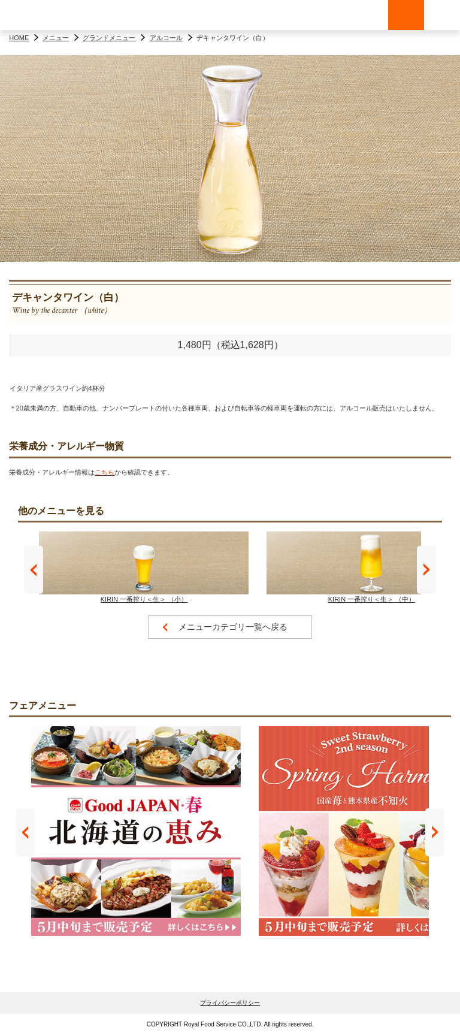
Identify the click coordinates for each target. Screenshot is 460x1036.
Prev (33, 570)
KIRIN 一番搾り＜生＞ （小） (144, 567)
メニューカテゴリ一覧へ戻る (233, 627)
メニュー (56, 37)
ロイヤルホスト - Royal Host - (36, 15)
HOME (19, 37)
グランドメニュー (109, 37)
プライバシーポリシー (230, 1002)
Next (426, 570)
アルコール (166, 37)
